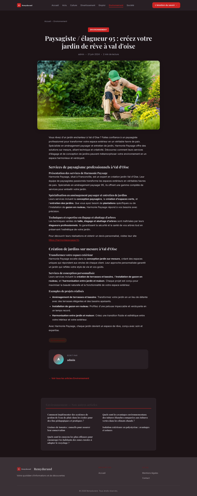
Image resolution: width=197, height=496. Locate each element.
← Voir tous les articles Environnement (69, 378)
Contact (146, 478)
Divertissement (88, 5)
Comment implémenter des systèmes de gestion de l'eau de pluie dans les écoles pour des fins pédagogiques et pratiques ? (70, 417)
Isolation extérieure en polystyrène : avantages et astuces (126, 429)
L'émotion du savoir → (166, 5)
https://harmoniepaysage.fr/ (64, 240)
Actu (64, 5)
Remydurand (34, 469)
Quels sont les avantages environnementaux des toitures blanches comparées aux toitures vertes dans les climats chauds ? (125, 417)
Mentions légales (150, 473)
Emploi (102, 5)
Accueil (55, 5)
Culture (73, 5)
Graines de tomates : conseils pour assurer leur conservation (68, 429)
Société (130, 5)
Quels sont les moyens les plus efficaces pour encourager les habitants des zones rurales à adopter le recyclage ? (70, 439)
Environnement (116, 5)
